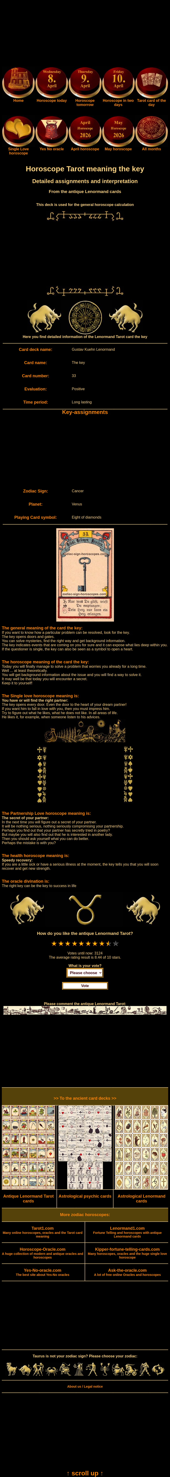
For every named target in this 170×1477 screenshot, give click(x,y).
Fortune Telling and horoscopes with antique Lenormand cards (127, 1232)
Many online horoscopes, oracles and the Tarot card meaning (43, 1232)
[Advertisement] (85, 34)
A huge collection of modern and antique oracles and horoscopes (42, 1253)
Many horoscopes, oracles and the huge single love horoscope (127, 1253)
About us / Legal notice (85, 1386)
